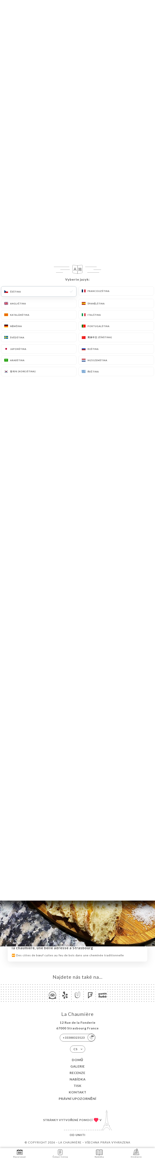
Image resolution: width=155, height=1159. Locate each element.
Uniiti (80, 1135)
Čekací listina (60, 1153)
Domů (77, 1060)
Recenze (77, 1073)
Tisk (78, 1086)
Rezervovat (19, 1153)
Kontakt (77, 1092)
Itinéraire (136, 1153)
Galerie (77, 1066)
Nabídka (78, 1079)
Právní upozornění (77, 1098)
